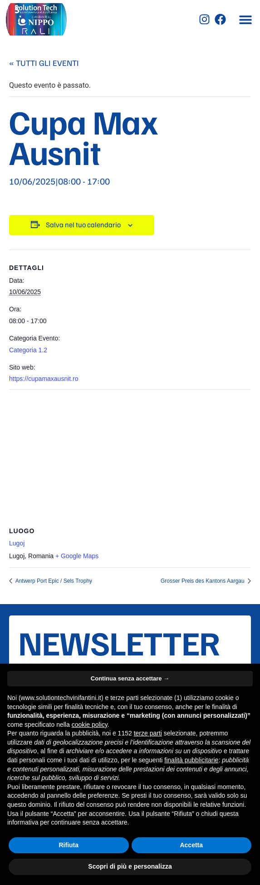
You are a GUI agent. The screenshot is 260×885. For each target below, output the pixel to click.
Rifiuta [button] (68, 845)
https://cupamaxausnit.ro (43, 378)
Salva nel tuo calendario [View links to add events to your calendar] (83, 224)
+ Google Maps (76, 556)
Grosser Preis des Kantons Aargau (203, 581)
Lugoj (17, 543)
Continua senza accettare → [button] (130, 678)
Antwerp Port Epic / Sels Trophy (53, 581)
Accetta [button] (191, 845)
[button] (245, 19)
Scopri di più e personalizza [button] (130, 866)
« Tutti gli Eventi (44, 63)
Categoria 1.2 (28, 350)
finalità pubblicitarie (191, 760)
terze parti (148, 733)
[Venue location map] (130, 455)
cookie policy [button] (90, 724)
